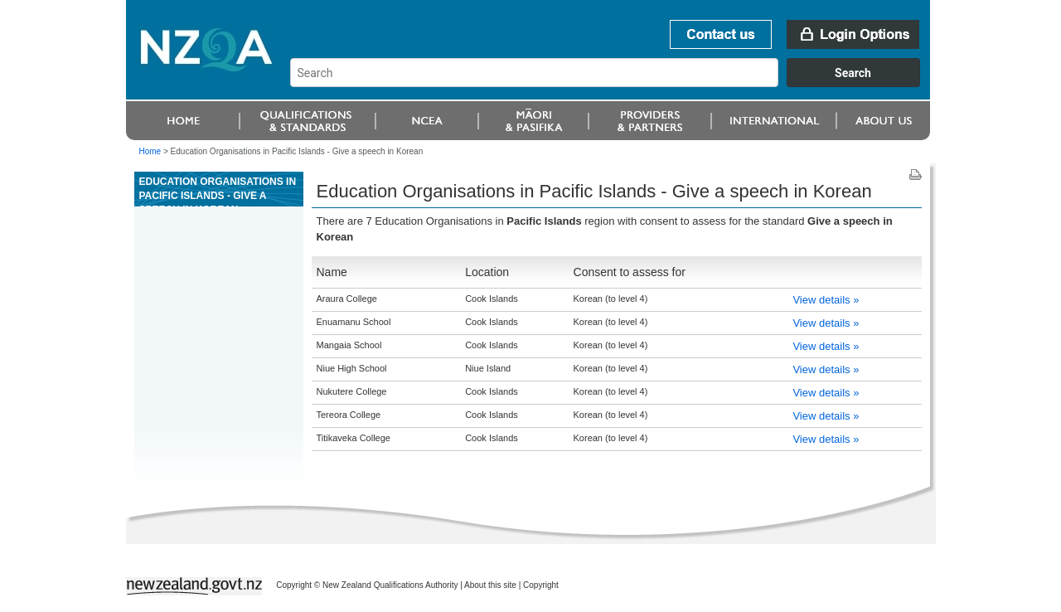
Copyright (541, 585)
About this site (490, 585)
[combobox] (613, 83)
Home (150, 151)
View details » (825, 300)
